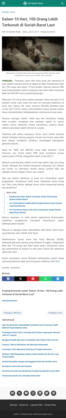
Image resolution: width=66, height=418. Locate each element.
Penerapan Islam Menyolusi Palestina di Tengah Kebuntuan (27, 349)
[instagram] (33, 393)
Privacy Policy (50, 405)
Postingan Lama (55, 313)
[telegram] (58, 278)
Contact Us (23, 405)
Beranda (13, 405)
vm (57, 261)
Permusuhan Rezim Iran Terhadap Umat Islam (21, 376)
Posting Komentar (47, 32)
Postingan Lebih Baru (12, 313)
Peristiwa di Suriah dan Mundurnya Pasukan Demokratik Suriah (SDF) (31, 371)
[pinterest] (33, 278)
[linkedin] (40, 393)
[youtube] (26, 393)
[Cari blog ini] (62, 3)
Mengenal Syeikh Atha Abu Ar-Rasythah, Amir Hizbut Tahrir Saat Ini (30, 340)
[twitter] (20, 278)
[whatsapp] (45, 278)
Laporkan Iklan (36, 405)
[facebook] (8, 278)
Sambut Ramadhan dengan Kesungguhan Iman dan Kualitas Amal (29, 361)
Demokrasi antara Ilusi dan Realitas (17, 366)
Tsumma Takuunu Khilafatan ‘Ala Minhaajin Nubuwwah (25, 345)
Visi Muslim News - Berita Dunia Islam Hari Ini (36, 414)
